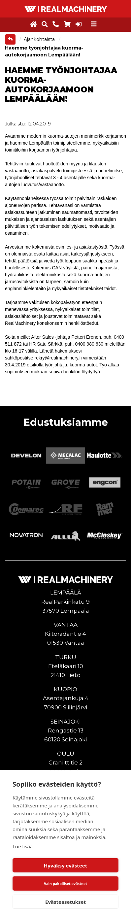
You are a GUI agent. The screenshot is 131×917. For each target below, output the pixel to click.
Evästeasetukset (65, 902)
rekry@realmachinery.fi (58, 357)
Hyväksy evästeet (65, 865)
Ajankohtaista (40, 39)
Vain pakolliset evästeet (65, 883)
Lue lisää (23, 846)
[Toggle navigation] (93, 24)
